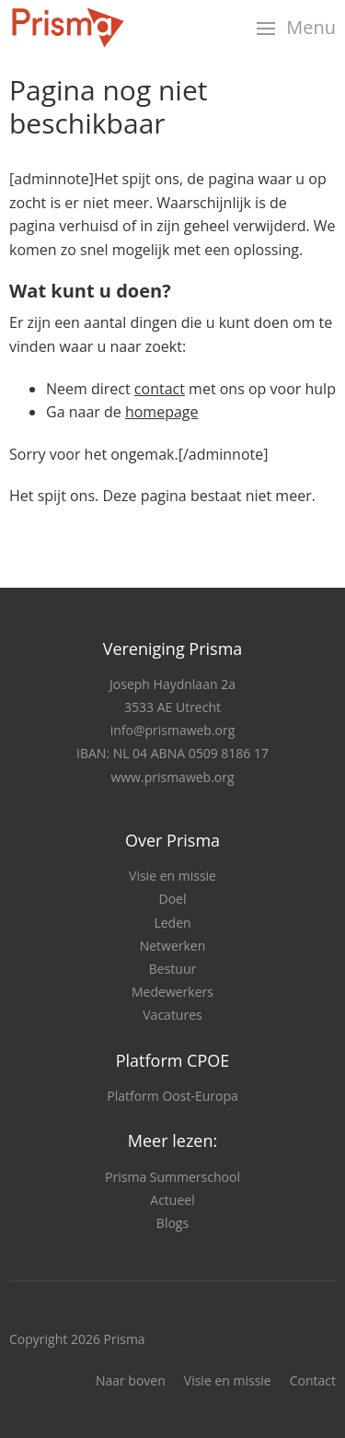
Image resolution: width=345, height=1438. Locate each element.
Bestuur (172, 968)
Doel (173, 898)
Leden (172, 922)
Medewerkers (172, 991)
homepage (162, 412)
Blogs (172, 1223)
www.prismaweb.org (172, 777)
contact (159, 389)
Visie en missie (172, 875)
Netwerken (173, 945)
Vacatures (172, 1014)
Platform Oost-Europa (172, 1096)
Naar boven (131, 1380)
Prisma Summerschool (172, 1177)
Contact (313, 1380)
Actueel (172, 1200)
